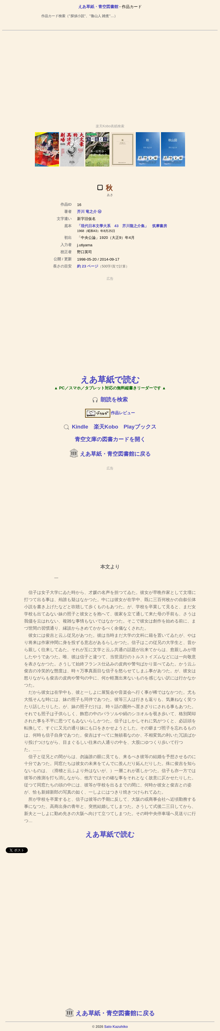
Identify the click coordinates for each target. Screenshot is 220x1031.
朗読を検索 (114, 399)
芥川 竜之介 (87, 211)
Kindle (80, 427)
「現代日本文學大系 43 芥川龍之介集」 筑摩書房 (122, 226)
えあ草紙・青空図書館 (98, 6)
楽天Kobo (106, 427)
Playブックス (140, 427)
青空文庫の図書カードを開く (110, 439)
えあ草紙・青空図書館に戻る (115, 454)
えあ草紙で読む (110, 379)
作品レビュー (110, 413)
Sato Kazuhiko (116, 1027)
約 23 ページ (87, 266)
